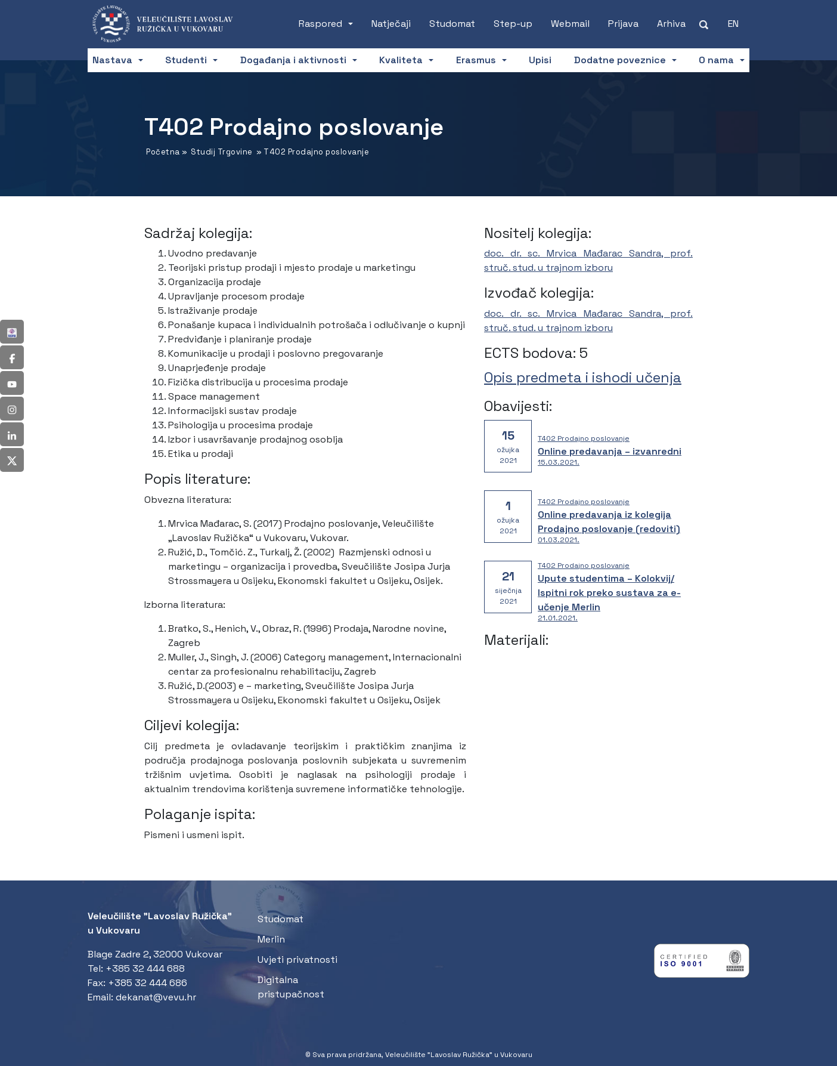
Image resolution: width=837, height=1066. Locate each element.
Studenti (186, 60)
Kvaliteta (401, 60)
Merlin (271, 939)
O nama (716, 60)
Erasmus (476, 60)
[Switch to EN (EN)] (733, 24)
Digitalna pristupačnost (291, 987)
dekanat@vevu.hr (156, 997)
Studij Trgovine (222, 152)
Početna (163, 152)
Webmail (570, 23)
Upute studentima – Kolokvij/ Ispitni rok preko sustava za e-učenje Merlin (609, 592)
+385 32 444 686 (147, 983)
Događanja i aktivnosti (293, 60)
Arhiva (671, 23)
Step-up (513, 23)
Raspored (320, 23)
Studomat (452, 23)
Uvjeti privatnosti (297, 959)
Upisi (540, 60)
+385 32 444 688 (145, 968)
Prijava (623, 23)
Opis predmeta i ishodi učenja (582, 377)
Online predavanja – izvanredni (609, 451)
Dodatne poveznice (620, 60)
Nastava (112, 60)
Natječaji (391, 23)
